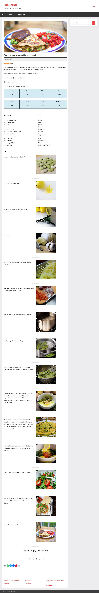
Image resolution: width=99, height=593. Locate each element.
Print (5, 565)
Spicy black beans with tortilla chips (57, 574)
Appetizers (7, 583)
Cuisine (12, 15)
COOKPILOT (10, 5)
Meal (4, 15)
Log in (93, 6)
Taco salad (35, 574)
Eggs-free (28, 583)
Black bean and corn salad (14, 574)
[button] (8, 565)
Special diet (22, 15)
